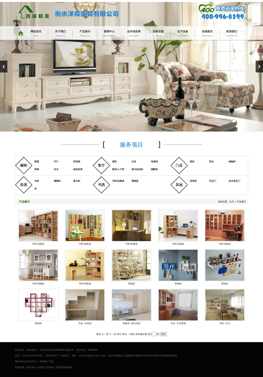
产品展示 (85, 34)
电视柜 (154, 161)
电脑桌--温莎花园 (131, 323)
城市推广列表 (47, 361)
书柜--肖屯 (224, 323)
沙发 (134, 161)
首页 (231, 201)
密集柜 (50, 367)
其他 (179, 185)
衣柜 (36, 181)
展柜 (192, 161)
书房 (101, 185)
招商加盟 (158, 34)
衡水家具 (31, 367)
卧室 (23, 185)
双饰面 (76, 161)
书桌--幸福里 (84, 323)
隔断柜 (154, 169)
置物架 (135, 181)
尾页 (119, 334)
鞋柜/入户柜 (118, 169)
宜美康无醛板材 (64, 367)
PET (56, 161)
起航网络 (93, 350)
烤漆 (36, 169)
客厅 (101, 165)
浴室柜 (193, 181)
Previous (3, 66)
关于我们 (60, 34)
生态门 (212, 181)
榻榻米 (57, 181)
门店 (179, 165)
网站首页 (36, 34)
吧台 (211, 161)
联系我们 (231, 34)
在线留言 (207, 34)
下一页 (112, 334)
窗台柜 (76, 181)
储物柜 (232, 161)
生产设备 (183, 34)
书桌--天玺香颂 (178, 323)
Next (259, 66)
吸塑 (36, 161)
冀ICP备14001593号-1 (26, 361)
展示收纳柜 (137, 169)
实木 (56, 169)
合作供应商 (134, 34)
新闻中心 (109, 34)
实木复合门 (234, 181)
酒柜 (114, 161)
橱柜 (23, 165)
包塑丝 (41, 367)
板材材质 (78, 169)
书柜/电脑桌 (118, 181)
